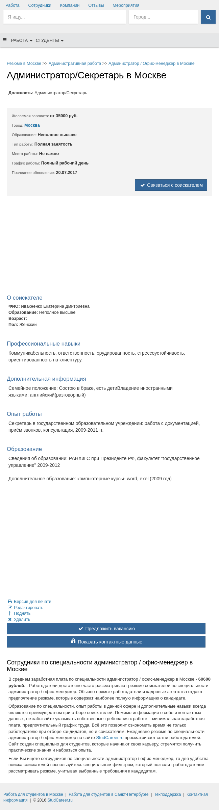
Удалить (18, 619)
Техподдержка (167, 794)
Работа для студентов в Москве (33, 794)
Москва (32, 125)
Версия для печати (29, 601)
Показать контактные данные (106, 641)
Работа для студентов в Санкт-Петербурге (108, 794)
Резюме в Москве (24, 63)
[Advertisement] (109, 246)
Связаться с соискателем (171, 185)
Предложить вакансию (106, 628)
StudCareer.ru (110, 737)
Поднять (18, 613)
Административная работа (75, 63)
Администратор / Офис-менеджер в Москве (151, 63)
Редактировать (25, 607)
